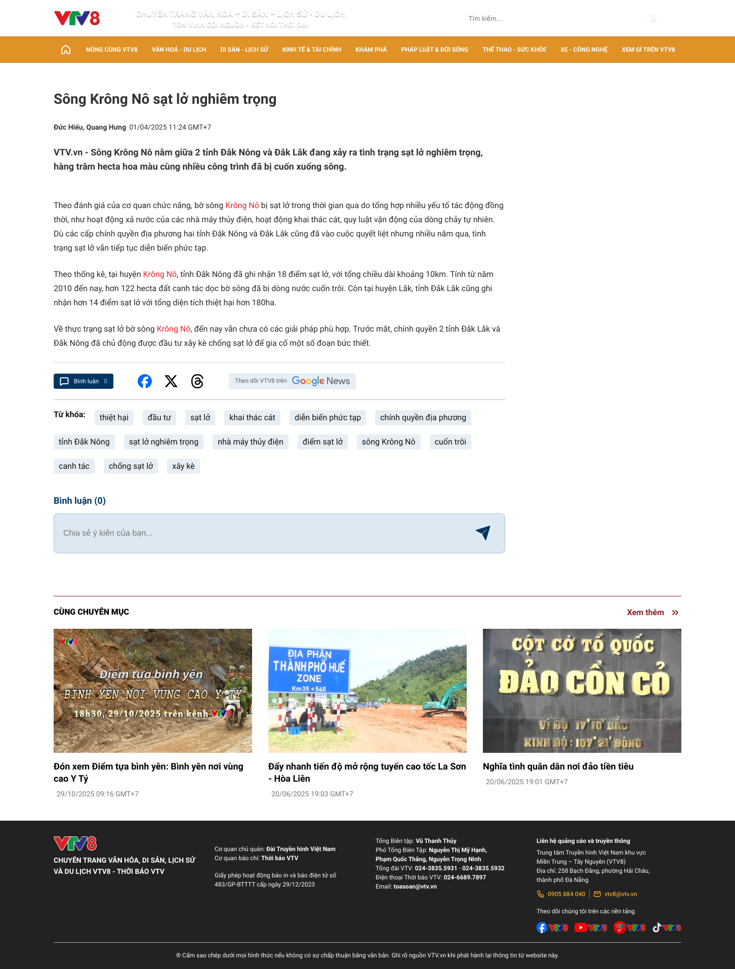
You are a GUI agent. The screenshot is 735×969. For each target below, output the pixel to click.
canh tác (74, 466)
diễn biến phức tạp (328, 417)
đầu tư (159, 417)
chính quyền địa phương (423, 417)
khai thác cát (252, 417)
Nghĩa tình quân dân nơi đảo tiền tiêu (558, 766)
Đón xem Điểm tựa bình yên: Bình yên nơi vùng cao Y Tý (148, 772)
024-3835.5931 (436, 868)
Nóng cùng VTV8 (112, 49)
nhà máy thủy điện (250, 442)
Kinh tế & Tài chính (311, 49)
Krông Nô (242, 205)
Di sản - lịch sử (244, 49)
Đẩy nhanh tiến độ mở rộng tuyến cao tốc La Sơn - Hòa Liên (367, 772)
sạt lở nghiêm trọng (164, 442)
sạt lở (200, 417)
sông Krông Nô (389, 442)
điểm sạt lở (323, 442)
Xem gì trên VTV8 (648, 49)
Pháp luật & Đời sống (435, 49)
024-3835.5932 (483, 868)
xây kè (183, 466)
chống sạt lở (131, 466)
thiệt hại (114, 417)
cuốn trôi (451, 442)
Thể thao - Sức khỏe (514, 49)
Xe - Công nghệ (584, 49)
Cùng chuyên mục (91, 612)
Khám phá (371, 49)
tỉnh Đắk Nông (84, 442)
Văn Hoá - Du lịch (179, 49)
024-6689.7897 (464, 877)
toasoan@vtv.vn (415, 886)
